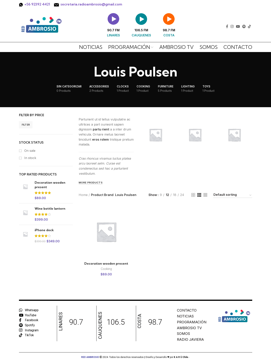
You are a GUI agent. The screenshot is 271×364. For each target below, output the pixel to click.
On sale (29, 151)
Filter (26, 124)
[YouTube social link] (238, 26)
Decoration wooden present (50, 185)
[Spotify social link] (244, 26)
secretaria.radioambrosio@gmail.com (91, 4)
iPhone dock (44, 230)
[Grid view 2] (193, 195)
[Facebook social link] (227, 26)
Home (83, 195)
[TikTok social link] (249, 26)
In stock (29, 158)
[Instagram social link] (232, 26)
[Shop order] (232, 195)
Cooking (106, 269)
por (177, 357)
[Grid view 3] (199, 195)
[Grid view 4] (205, 195)
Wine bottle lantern (50, 208)
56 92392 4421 (38, 4)
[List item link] (194, 310)
